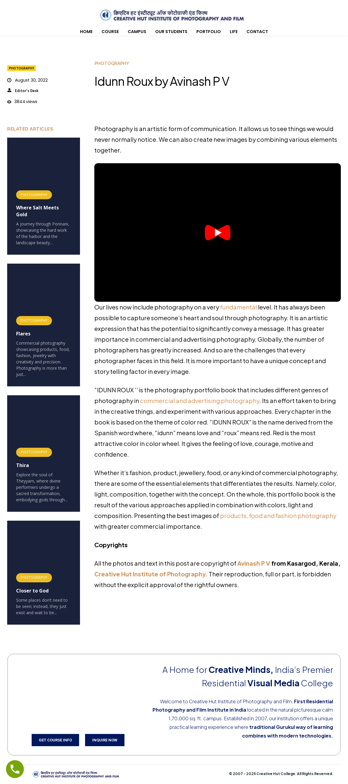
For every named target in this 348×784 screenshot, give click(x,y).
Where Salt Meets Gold (37, 210)
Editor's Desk (27, 91)
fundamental (238, 307)
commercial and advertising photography (199, 400)
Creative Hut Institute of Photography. (151, 574)
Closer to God (32, 590)
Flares (23, 333)
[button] (217, 232)
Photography (21, 68)
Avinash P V (254, 563)
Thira (22, 465)
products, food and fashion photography (278, 515)
